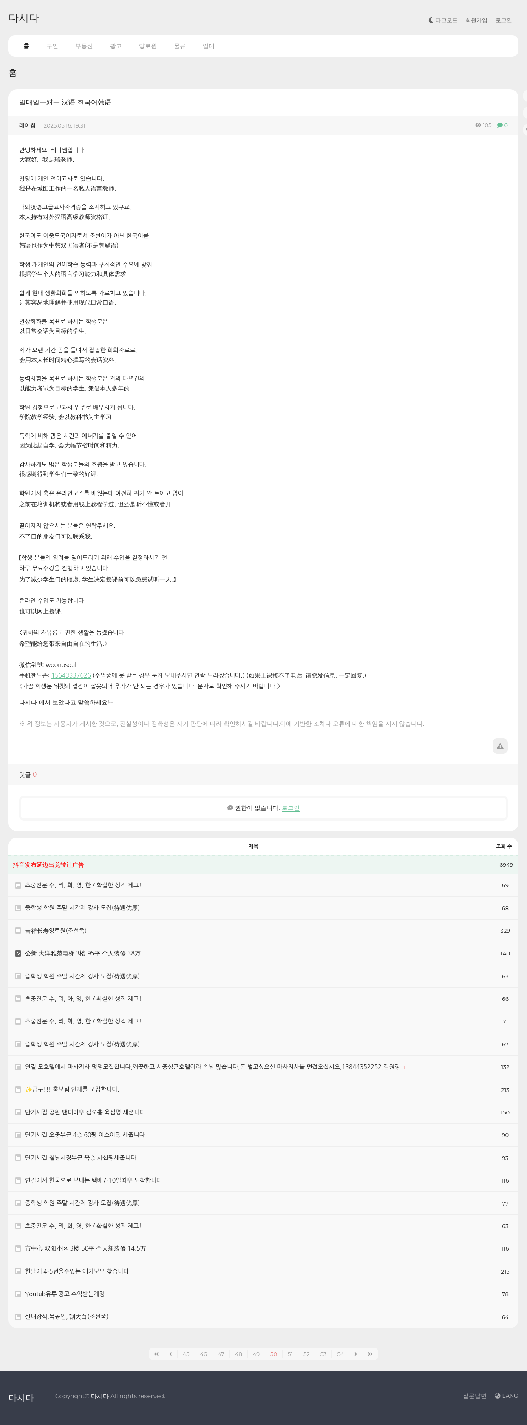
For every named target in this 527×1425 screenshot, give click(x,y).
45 (186, 1354)
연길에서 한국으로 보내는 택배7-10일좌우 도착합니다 (93, 1180)
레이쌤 (27, 125)
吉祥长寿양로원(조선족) (56, 931)
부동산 (84, 46)
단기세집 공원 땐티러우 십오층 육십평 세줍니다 (85, 1112)
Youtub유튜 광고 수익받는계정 (65, 1294)
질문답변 (475, 1395)
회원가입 (476, 20)
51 (290, 1354)
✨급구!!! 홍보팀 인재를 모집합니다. (72, 1089)
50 (273, 1354)
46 (203, 1354)
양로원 (148, 46)
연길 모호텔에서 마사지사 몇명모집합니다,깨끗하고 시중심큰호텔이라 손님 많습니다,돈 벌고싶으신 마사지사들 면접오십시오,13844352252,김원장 (213, 1067)
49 (256, 1354)
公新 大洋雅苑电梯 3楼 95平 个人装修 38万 (83, 953)
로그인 (504, 20)
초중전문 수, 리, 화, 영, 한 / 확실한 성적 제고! (83, 885)
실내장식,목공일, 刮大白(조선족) (66, 1317)
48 (238, 1354)
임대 (209, 46)
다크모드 (443, 20)
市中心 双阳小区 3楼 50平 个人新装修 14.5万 (85, 1248)
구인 (52, 46)
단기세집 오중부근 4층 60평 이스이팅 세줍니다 (85, 1135)
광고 (116, 46)
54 (340, 1354)
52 (306, 1354)
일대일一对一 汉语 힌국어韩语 (65, 102)
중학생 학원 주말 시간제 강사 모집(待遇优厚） (84, 908)
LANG (506, 1395)
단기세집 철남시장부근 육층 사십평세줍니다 (81, 1158)
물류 (180, 46)
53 (323, 1354)
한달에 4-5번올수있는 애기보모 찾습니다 (77, 1271)
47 (221, 1354)
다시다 (23, 17)
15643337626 (71, 675)
